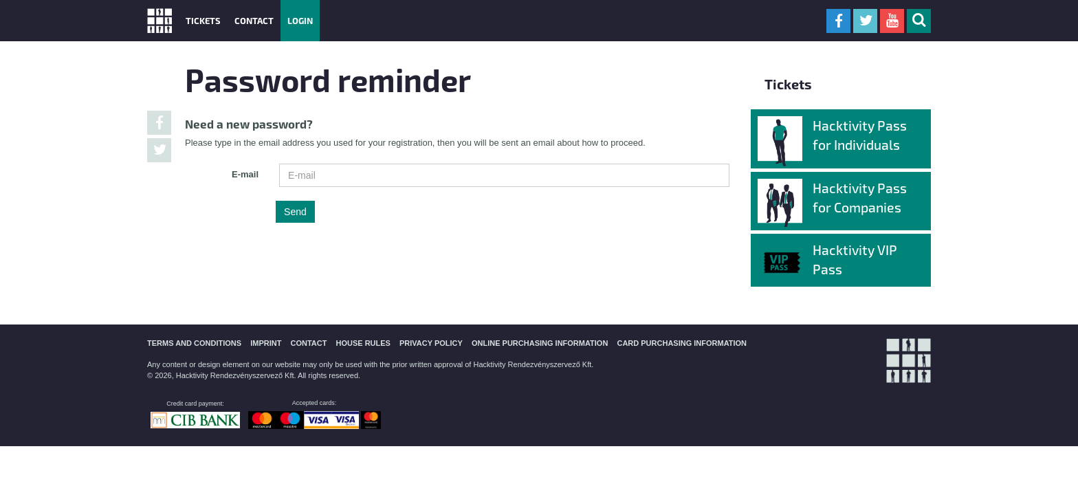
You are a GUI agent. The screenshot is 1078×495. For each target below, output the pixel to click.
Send (295, 211)
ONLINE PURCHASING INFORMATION (540, 343)
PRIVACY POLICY (431, 343)
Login (300, 20)
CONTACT (308, 343)
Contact (254, 20)
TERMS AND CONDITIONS (194, 343)
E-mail (245, 174)
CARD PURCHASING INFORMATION (682, 343)
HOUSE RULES (363, 343)
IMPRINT (265, 343)
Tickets (203, 20)
